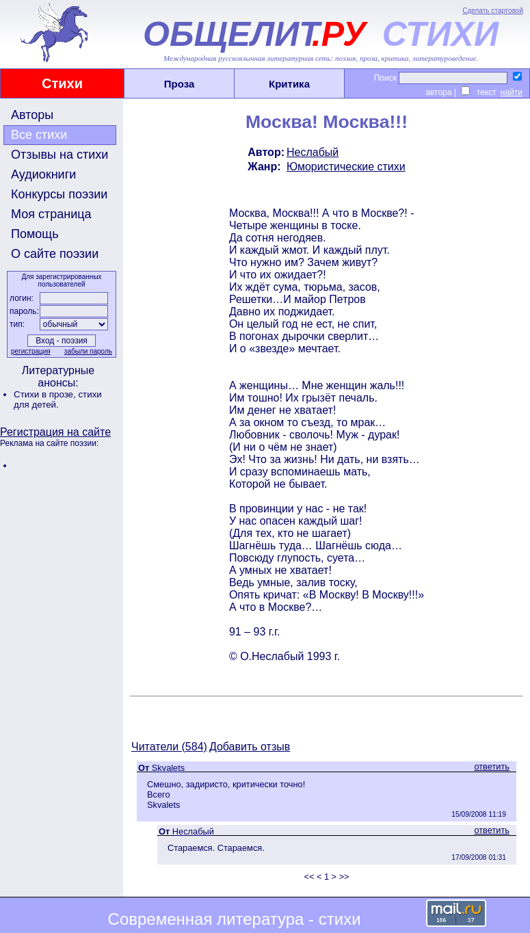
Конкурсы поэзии (59, 194)
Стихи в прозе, (46, 394)
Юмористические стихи (346, 166)
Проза (179, 84)
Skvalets (168, 768)
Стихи (62, 83)
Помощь (35, 234)
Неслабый (313, 152)
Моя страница (51, 214)
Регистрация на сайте (55, 432)
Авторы (32, 115)
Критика (289, 84)
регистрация (31, 351)
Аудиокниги (43, 174)
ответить (491, 766)
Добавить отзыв (249, 746)
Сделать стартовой (492, 10)
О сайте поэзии (54, 254)
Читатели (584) (169, 746)
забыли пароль (88, 351)
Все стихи (39, 135)
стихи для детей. (58, 399)
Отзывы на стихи (59, 154)
